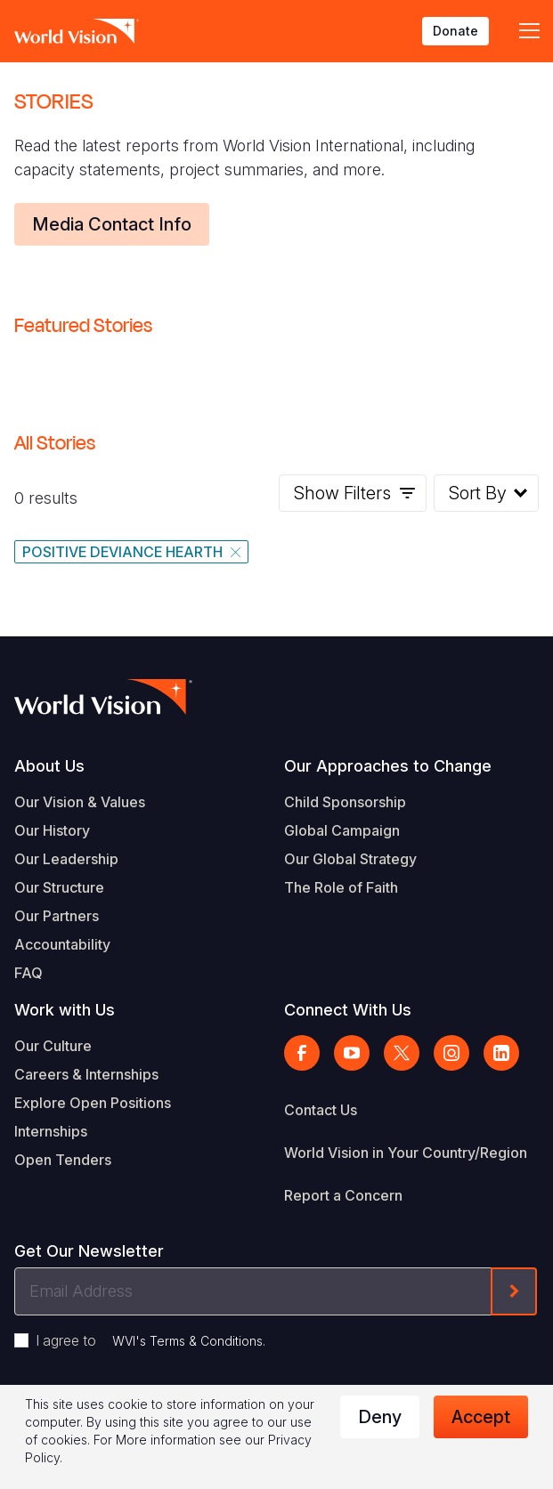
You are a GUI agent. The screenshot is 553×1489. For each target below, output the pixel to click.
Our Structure (59, 887)
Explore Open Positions (92, 1103)
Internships (50, 1131)
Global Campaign (342, 830)
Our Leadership (66, 859)
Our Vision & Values (79, 802)
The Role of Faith (341, 887)
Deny (380, 1417)
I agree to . (150, 1340)
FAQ (28, 973)
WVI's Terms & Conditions (187, 1340)
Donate (455, 30)
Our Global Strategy (350, 859)
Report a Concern (343, 1195)
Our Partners (56, 916)
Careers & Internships (86, 1074)
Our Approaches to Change (388, 766)
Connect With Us (347, 1009)
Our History (52, 830)
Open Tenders (62, 1160)
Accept (480, 1417)
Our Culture (53, 1046)
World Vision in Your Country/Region (405, 1152)
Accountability (62, 944)
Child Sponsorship (345, 802)
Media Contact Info (111, 224)
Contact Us (320, 1110)
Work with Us (64, 1009)
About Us (49, 766)
